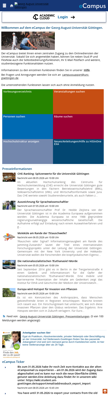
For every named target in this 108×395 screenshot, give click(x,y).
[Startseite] (11, 5)
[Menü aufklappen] (4, 5)
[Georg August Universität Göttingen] (35, 5)
